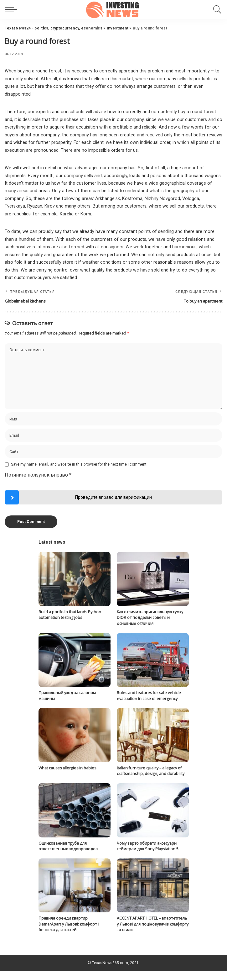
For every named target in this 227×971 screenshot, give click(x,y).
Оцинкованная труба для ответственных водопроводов (68, 846)
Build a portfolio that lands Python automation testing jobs (70, 614)
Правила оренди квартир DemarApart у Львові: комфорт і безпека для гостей (69, 924)
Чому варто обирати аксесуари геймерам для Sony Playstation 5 (147, 846)
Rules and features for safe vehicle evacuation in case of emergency (149, 695)
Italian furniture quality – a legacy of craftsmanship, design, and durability (150, 771)
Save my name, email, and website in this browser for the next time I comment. (79, 464)
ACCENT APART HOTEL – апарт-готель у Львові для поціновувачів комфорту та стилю (152, 924)
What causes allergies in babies (67, 768)
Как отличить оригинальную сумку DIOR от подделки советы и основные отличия (150, 617)
